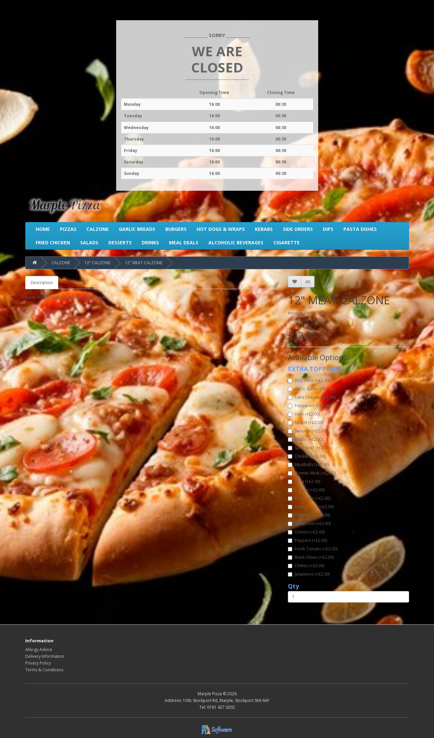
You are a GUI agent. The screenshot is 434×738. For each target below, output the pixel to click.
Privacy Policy (38, 663)
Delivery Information (44, 656)
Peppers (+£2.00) (307, 540)
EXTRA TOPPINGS (314, 368)
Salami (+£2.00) (305, 422)
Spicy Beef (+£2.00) (309, 448)
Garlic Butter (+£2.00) (311, 389)
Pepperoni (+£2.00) (309, 405)
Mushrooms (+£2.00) (311, 507)
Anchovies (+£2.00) (309, 498)
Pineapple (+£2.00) (309, 515)
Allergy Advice (38, 649)
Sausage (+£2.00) (307, 431)
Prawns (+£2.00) (306, 490)
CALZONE (61, 263)
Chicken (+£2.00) (307, 456)
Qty (293, 586)
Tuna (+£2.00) (304, 481)
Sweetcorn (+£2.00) (309, 523)
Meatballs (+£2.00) (308, 464)
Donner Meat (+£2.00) (312, 473)
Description (42, 282)
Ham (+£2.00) (304, 414)
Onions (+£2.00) (306, 532)
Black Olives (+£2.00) (311, 557)
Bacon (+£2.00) (305, 439)
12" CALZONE (97, 263)
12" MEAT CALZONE (143, 263)
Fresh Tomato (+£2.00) (312, 549)
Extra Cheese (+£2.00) (311, 397)
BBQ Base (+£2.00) (309, 380)
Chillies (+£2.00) (306, 565)
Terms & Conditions (44, 670)
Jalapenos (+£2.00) (309, 574)
